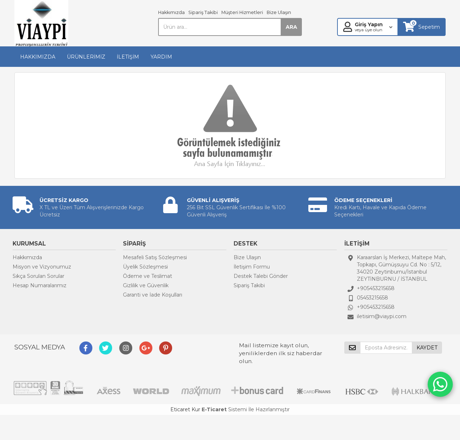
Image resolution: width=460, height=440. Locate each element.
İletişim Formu (252, 266)
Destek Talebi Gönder (261, 276)
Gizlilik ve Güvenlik (146, 285)
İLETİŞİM (128, 57)
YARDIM (161, 57)
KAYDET (427, 347)
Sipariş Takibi (203, 12)
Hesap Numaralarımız (39, 285)
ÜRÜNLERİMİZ (86, 57)
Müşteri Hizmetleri (242, 12)
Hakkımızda (171, 12)
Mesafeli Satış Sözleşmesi (155, 257)
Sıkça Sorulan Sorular (38, 276)
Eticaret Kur (185, 409)
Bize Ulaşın (279, 12)
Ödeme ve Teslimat (147, 276)
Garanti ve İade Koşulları (152, 295)
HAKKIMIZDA (37, 57)
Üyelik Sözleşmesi (145, 266)
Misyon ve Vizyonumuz (42, 266)
